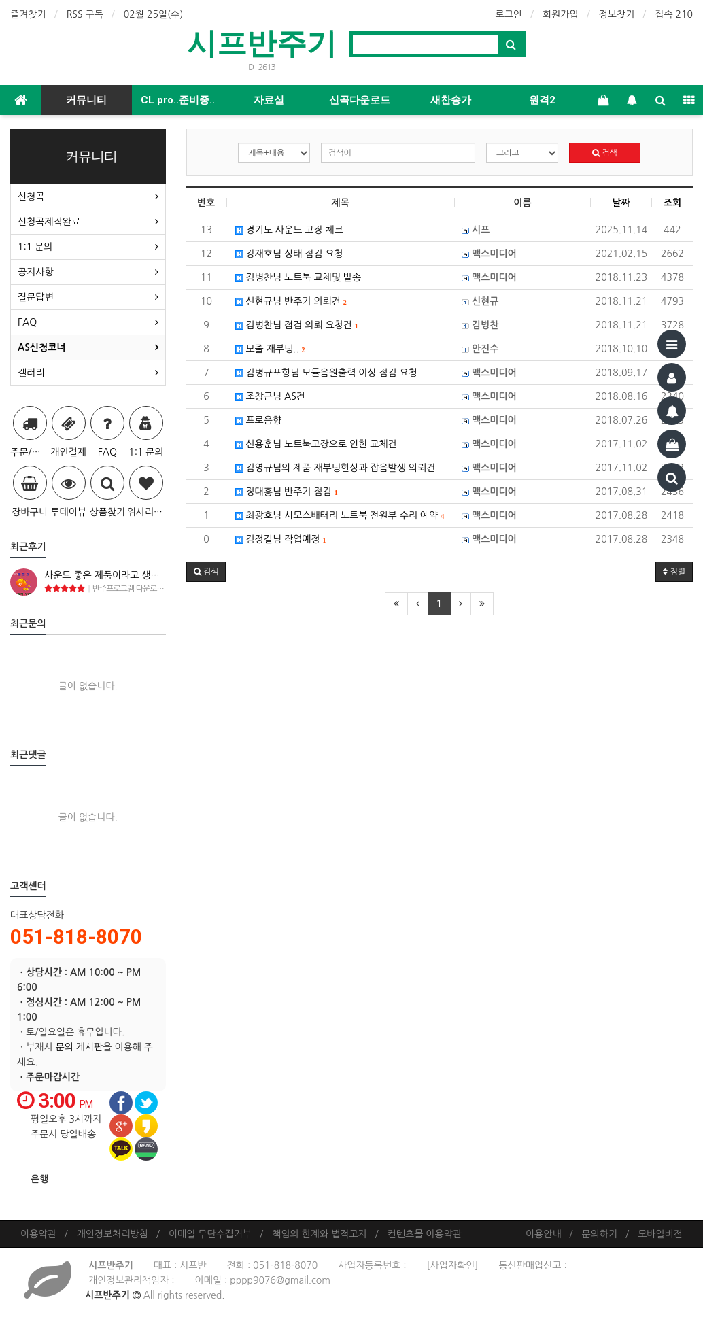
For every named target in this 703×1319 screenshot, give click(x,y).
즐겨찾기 (28, 14)
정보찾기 (617, 14)
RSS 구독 (85, 14)
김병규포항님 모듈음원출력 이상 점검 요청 (326, 372)
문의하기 (600, 1234)
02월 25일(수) (154, 14)
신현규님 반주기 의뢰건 (291, 301)
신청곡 (31, 196)
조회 (672, 202)
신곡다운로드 (359, 100)
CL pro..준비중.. (178, 100)
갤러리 (31, 372)
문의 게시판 (79, 1047)
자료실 (269, 100)
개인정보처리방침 (112, 1234)
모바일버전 (660, 1234)
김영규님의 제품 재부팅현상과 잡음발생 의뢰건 (335, 468)
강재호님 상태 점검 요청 (289, 253)
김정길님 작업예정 (280, 539)
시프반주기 (262, 43)
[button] (206, 572)
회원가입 (561, 14)
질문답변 (36, 297)
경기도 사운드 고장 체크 (289, 230)
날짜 (621, 202)
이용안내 (544, 1234)
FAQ (27, 322)
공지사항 (36, 272)
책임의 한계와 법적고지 (319, 1234)
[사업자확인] (452, 1265)
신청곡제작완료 (49, 221)
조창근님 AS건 (270, 396)
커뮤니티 (86, 100)
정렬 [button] (674, 572)
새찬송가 (450, 100)
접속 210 (674, 14)
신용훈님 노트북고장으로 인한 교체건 (316, 444)
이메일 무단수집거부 (210, 1234)
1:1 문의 (35, 247)
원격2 (542, 100)
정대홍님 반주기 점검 (286, 491)
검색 (604, 153)
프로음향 (258, 420)
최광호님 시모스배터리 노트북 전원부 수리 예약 (340, 515)
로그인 (509, 14)
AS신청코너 (41, 347)
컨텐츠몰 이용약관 (425, 1234)
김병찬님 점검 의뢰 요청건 (296, 325)
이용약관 (38, 1234)
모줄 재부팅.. (270, 349)
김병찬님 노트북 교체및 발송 (298, 277)
